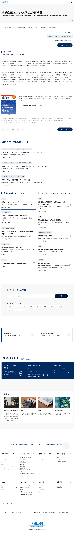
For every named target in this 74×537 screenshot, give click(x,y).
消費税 (44, 306)
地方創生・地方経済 (66, 36)
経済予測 (41, 260)
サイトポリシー (28, 512)
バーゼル (22, 310)
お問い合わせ (7, 512)
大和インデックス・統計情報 (49, 512)
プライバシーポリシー (17, 512)
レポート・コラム (11, 27)
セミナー (4, 482)
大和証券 (38, 514)
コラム (4, 260)
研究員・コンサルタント (45, 454)
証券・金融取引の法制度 (8, 228)
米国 (18, 176)
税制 (40, 198)
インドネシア (12, 310)
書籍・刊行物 (61, 454)
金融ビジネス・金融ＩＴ (33, 27)
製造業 (17, 306)
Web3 (30, 149)
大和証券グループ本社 (64, 512)
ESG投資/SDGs (6, 212)
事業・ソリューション (7, 454)
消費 (10, 306)
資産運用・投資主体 (21, 149)
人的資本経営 (6, 244)
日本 (4, 198)
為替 (38, 306)
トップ (2, 27)
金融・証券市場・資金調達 (45, 232)
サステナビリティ (25, 482)
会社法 (52, 306)
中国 (24, 306)
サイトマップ (37, 512)
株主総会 (61, 306)
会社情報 (41, 482)
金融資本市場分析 (21, 27)
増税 (31, 306)
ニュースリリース (6, 503)
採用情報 (59, 482)
